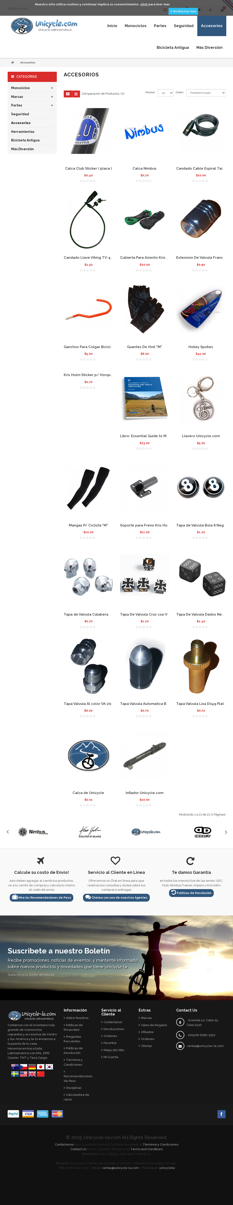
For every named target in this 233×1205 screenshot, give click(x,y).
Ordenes (110, 1036)
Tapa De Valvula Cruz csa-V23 (145, 614)
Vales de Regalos (154, 1025)
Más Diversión (22, 149)
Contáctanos (113, 1022)
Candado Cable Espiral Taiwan (202, 168)
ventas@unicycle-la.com (205, 1046)
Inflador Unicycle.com (144, 793)
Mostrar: (150, 92)
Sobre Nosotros (77, 1018)
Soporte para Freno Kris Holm (146, 525)
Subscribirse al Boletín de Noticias (31, 974)
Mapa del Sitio (114, 1050)
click (144, 4)
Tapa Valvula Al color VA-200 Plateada (97, 704)
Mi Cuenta (111, 1057)
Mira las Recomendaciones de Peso (41, 897)
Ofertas (146, 1046)
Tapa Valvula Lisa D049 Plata (201, 704)
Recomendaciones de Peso (78, 1078)
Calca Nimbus (144, 168)
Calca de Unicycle (88, 793)
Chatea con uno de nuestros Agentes (116, 897)
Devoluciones (114, 1029)
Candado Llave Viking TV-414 (89, 257)
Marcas (17, 97)
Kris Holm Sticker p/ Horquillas (91, 375)
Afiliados (147, 1032)
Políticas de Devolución (191, 892)
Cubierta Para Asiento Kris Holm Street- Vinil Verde (164, 257)
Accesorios (21, 123)
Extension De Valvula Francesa (202, 257)
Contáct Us (78, 1149)
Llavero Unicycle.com (201, 436)
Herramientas (22, 132)
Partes (16, 105)
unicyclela (167, 1168)
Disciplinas (73, 1088)
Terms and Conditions (147, 1149)
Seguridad (20, 114)
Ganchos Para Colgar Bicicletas (91, 347)
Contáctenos (64, 1144)
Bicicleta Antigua (25, 140)
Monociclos (20, 88)
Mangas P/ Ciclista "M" (88, 525)
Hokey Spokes (200, 347)
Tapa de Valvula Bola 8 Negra (201, 525)
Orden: (180, 92)
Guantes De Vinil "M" (144, 347)
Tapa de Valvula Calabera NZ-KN (92, 614)
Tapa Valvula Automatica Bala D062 (150, 704)
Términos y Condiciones (160, 1144)
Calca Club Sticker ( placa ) (88, 168)
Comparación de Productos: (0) (103, 93)
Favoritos (110, 1043)
